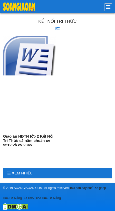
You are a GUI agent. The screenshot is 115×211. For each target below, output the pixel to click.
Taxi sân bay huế (81, 188)
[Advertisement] (29, 103)
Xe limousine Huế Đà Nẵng (42, 198)
